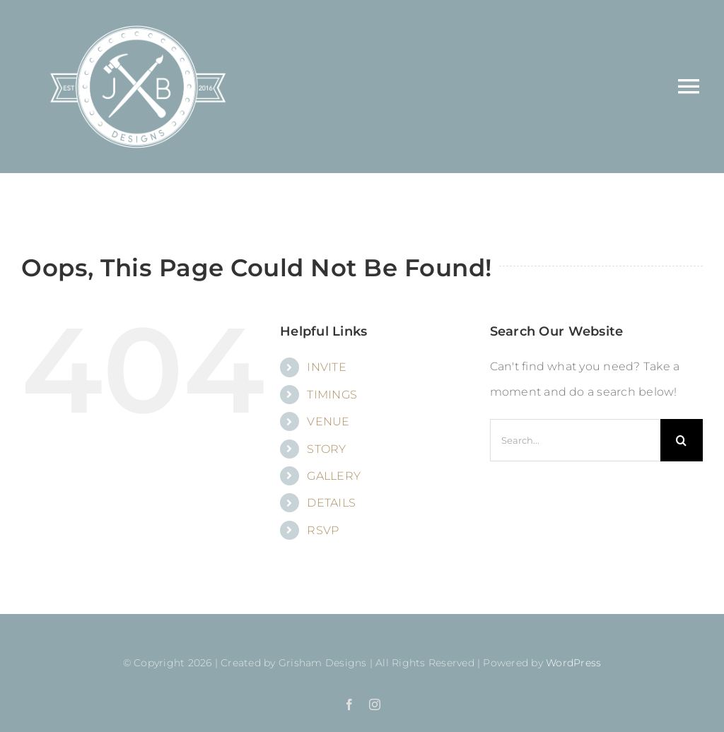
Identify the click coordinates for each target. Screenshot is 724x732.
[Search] (681, 440)
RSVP (323, 530)
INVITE (326, 367)
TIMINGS (332, 394)
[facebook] (349, 704)
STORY (326, 449)
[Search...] (575, 440)
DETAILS (331, 502)
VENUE (328, 421)
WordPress (573, 662)
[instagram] (374, 704)
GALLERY (334, 476)
